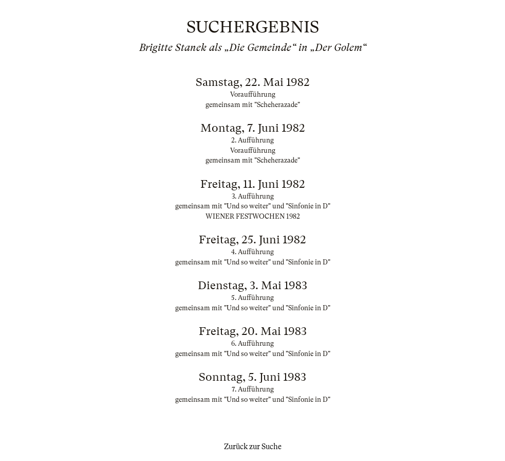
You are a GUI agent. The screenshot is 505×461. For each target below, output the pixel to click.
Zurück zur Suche (253, 446)
